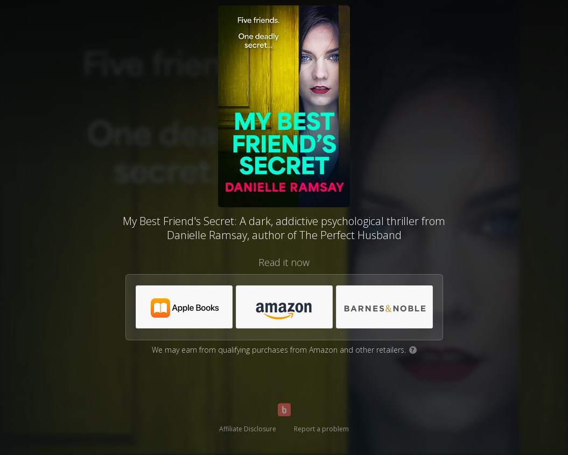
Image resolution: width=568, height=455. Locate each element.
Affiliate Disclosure (247, 428)
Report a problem (321, 428)
